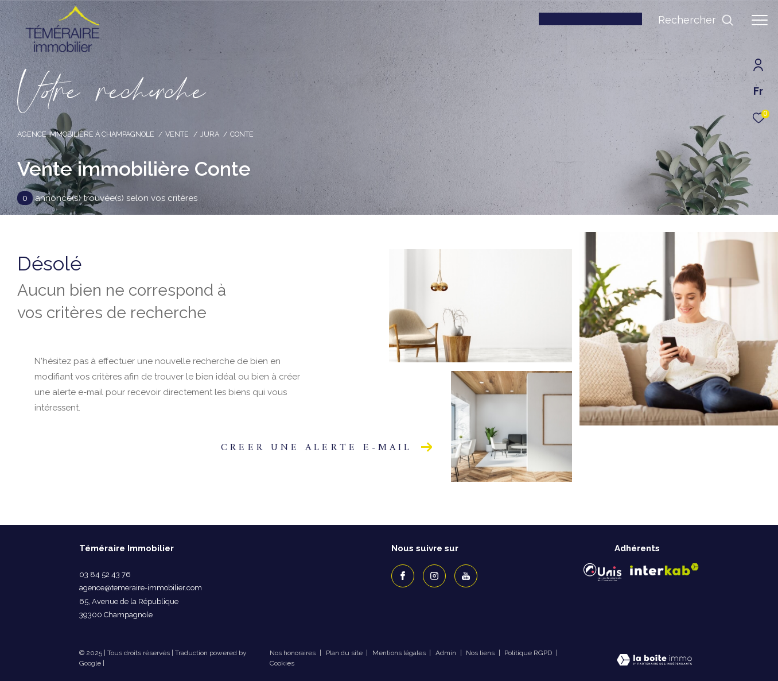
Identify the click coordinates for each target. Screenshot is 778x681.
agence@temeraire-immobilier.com (140, 587)
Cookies (282, 663)
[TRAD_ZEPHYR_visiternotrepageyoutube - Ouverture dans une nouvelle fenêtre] (465, 575)
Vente (177, 134)
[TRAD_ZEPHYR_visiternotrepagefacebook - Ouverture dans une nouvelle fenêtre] (402, 575)
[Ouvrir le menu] (759, 20)
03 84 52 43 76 (105, 574)
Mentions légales (399, 653)
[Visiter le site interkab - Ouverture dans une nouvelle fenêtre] (664, 569)
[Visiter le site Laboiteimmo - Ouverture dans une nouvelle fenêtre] (654, 661)
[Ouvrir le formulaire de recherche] (696, 20)
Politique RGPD (528, 653)
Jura (209, 134)
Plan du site (345, 653)
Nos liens (481, 653)
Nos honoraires (293, 653)
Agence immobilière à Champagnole (85, 134)
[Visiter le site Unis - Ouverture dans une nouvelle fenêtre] (602, 572)
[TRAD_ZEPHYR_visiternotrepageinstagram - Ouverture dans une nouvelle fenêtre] (434, 575)
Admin (446, 653)
